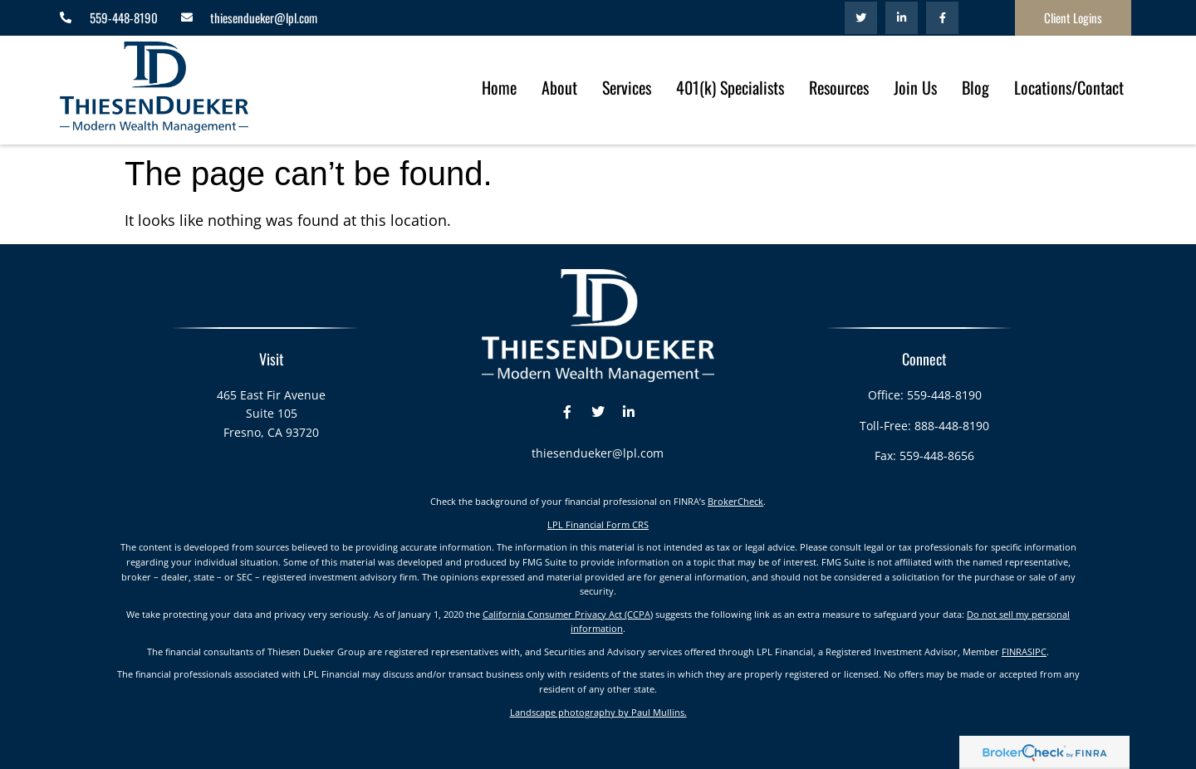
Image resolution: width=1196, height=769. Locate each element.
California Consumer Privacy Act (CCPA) (568, 614)
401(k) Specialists (730, 87)
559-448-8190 (944, 395)
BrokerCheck (735, 501)
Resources (839, 87)
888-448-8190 (951, 425)
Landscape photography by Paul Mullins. (598, 712)
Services (626, 87)
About (559, 87)
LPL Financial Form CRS (598, 524)
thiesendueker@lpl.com (598, 453)
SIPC (1036, 651)
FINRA (1014, 651)
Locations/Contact (1069, 87)
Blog (975, 87)
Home (499, 87)
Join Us (915, 87)
